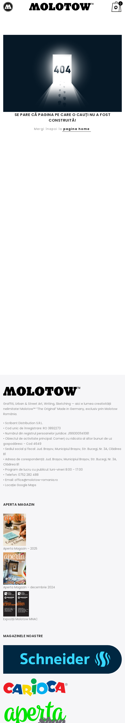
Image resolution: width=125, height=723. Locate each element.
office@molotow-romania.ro (36, 480)
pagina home (76, 129)
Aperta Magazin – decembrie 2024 (29, 587)
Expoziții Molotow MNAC (20, 619)
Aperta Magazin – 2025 (20, 548)
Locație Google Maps (20, 485)
